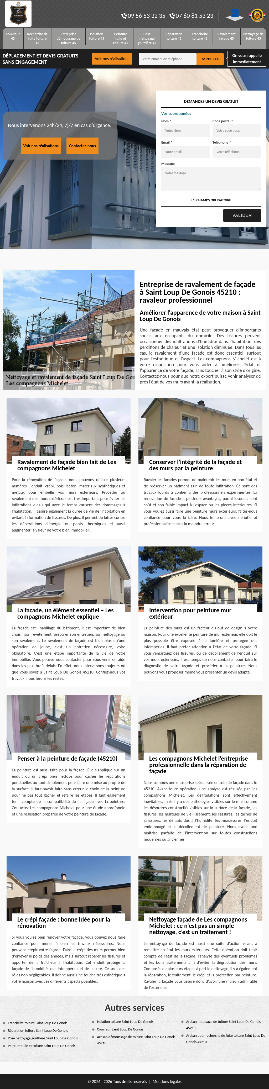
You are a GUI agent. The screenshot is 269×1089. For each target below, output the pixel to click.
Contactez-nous (82, 145)
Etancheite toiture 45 (200, 36)
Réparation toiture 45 (173, 36)
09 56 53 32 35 (143, 15)
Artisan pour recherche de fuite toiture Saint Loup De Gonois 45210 (225, 1038)
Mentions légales (167, 1081)
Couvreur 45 (13, 36)
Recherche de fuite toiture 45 (37, 38)
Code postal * (223, 121)
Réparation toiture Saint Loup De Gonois (38, 1030)
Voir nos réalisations (112, 58)
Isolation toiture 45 (96, 36)
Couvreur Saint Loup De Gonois (120, 1029)
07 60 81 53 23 (191, 15)
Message (168, 163)
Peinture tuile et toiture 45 (120, 38)
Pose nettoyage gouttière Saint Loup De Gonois (43, 1038)
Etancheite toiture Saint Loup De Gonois (37, 1023)
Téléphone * (222, 142)
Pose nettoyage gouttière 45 (147, 38)
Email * (166, 142)
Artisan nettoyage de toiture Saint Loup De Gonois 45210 (223, 1024)
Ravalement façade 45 (227, 36)
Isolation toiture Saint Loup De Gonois (125, 1021)
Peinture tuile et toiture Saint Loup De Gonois (42, 1046)
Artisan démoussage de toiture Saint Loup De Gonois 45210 (136, 1040)
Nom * (166, 121)
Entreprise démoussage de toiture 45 (68, 38)
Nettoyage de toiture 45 (253, 36)
